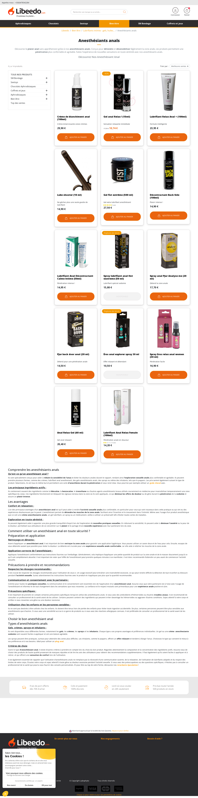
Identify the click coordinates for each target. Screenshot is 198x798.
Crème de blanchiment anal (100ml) (73, 118)
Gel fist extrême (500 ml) (118, 194)
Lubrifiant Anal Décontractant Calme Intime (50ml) (75, 277)
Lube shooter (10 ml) (69, 194)
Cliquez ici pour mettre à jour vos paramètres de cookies (99, 796)
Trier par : (164, 66)
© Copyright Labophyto (115, 781)
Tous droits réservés (141, 781)
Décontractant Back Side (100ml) (164, 196)
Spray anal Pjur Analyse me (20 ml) (168, 277)
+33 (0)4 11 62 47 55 (157, 748)
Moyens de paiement (110, 750)
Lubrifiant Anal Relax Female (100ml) (121, 434)
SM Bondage (17, 78)
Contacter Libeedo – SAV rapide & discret (72, 745)
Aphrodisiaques (18, 94)
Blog (56, 748)
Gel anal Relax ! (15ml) (117, 116)
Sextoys (14, 82)
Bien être (15, 98)
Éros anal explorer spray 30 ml (121, 354)
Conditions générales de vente (83, 781)
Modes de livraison (109, 745)
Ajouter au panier (76, 137)
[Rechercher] (99, 11)
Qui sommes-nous (62, 742)
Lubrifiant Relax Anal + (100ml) (168, 116)
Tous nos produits (21, 74)
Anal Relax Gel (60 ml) (70, 432)
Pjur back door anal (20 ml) (73, 354)
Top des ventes (18, 103)
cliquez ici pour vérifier (120, 731)
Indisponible (122, 296)
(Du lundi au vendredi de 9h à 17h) (162, 750)
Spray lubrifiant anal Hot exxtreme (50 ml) (118, 277)
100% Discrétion (108, 742)
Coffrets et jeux (18, 90)
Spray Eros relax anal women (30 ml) (167, 355)
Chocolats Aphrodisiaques (23, 86)
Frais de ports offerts (109, 748)
